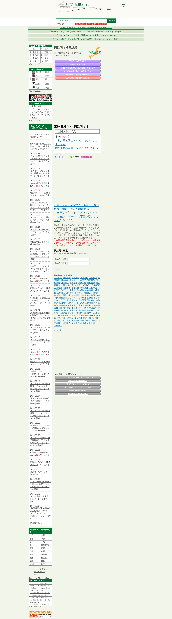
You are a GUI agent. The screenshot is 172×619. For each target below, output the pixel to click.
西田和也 (78, 293)
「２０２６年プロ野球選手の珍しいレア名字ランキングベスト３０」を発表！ (86, 39)
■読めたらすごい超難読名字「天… (40, 585)
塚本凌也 (84, 278)
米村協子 (70, 318)
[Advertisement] (77, 101)
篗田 (46, 61)
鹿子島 (44, 554)
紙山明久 (63, 303)
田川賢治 (82, 300)
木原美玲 (73, 300)
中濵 (46, 52)
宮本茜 (72, 290)
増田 (47, 76)
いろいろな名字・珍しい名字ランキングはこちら (78, 377)
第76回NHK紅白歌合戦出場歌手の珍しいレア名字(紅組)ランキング (40, 300)
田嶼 (43, 564)
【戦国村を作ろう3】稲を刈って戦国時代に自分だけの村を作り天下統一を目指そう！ (86, 31)
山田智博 (70, 293)
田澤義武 (73, 280)
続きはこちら (36, 523)
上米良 (35, 52)
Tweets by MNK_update (39, 578)
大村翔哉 (58, 308)
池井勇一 (96, 293)
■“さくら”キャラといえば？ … (38, 590)
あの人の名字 (60, 259)
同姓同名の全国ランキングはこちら (76, 148)
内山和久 (73, 310)
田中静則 (80, 290)
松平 (31, 551)
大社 (43, 535)
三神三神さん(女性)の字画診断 (77, 78)
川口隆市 (93, 321)
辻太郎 (62, 285)
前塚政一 (65, 290)
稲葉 (31, 548)
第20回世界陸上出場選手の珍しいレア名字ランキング (40, 428)
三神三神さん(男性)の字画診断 (77, 74)
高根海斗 (63, 305)
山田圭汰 (65, 283)
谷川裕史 (93, 278)
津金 (47, 84)
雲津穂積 (45, 545)
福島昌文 (87, 285)
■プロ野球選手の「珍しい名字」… (40, 595)
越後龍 (72, 315)
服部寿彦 (80, 303)
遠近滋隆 (75, 288)
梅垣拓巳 (89, 305)
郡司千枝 (87, 318)
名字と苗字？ (37, 106)
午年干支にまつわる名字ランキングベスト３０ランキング (39, 268)
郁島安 (83, 295)
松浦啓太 (67, 288)
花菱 (35, 84)
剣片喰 (38, 72)
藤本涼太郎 (92, 313)
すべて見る (59, 330)
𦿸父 (43, 561)
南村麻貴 (89, 290)
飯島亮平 (75, 295)
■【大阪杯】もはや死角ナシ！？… (40, 593)
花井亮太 (58, 278)
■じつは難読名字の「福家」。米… (40, 604)
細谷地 (35, 55)
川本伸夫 (65, 280)
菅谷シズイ (83, 308)
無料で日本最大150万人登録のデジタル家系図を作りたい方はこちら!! (40, 146)
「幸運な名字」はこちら (69, 212)
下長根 (35, 58)
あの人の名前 (60, 263)
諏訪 (31, 554)
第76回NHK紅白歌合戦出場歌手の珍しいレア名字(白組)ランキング (40, 315)
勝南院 (44, 558)
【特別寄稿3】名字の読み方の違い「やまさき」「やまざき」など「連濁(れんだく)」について (40, 513)
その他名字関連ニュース (35, 606)
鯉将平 (97, 305)
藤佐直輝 (91, 283)
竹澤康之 (80, 305)
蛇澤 (34, 61)
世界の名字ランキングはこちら (78, 394)
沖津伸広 (58, 295)
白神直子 (82, 280)
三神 (57, 126)
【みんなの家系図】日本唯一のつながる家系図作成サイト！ (86, 28)
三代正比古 (64, 300)
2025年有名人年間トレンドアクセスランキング (40, 330)
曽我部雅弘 (64, 298)
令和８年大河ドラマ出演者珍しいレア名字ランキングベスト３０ (39, 254)
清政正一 (71, 313)
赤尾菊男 (71, 305)
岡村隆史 (89, 315)
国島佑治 (91, 298)
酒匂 (31, 561)
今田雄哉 (63, 313)
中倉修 (74, 308)
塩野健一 (82, 310)
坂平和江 (96, 318)
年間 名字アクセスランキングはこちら (77, 384)
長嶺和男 (73, 298)
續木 (46, 55)
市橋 (31, 539)
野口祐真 (91, 300)
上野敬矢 (61, 293)
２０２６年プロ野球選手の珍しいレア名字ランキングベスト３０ (39, 158)
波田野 (32, 564)
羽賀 (43, 548)
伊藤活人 (87, 293)
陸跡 (34, 49)
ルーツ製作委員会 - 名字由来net (40, 571)
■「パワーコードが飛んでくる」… (40, 583)
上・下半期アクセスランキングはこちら (78, 387)
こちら (37, 64)
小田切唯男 (66, 323)
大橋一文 (70, 285)
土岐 (31, 558)
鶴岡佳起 (71, 303)
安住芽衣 (93, 288)
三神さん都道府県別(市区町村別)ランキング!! (78, 68)
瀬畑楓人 (65, 310)
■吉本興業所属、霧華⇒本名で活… (40, 600)
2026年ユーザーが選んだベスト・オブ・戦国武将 (40, 219)
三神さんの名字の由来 (77, 61)
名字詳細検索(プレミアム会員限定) (91, 24)
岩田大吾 (93, 308)
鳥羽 (43, 551)
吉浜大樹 (58, 288)
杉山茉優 (91, 295)
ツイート (58, 154)
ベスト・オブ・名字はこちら (77, 381)
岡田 (47, 72)
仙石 (31, 535)
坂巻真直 (84, 288)
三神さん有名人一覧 (77, 64)
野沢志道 (82, 283)
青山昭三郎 (81, 313)
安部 (31, 542)
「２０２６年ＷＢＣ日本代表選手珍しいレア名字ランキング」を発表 (86, 35)
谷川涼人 (67, 321)
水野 (31, 545)
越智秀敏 (78, 285)
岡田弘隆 (67, 295)
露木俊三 (65, 315)
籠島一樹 (61, 318)
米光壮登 (73, 283)
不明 (37, 76)
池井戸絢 (80, 315)
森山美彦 (58, 321)
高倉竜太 (84, 323)
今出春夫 (75, 321)
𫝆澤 (43, 539)
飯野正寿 (75, 278)
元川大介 (82, 298)
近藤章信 (91, 280)
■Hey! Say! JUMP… (35, 602)
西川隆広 (58, 326)
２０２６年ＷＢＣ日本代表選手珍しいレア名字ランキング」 (39, 173)
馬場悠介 (91, 310)
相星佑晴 (67, 308)
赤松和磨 (84, 321)
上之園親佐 (90, 303)
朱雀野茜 (96, 285)
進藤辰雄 (78, 318)
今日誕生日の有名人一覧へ (77, 390)
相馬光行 (67, 278)
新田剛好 (75, 323)
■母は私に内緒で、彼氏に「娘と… (40, 588)
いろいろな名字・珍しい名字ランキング (78, 71)
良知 (46, 58)
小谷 (43, 542)
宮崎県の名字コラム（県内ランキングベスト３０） (39, 373)
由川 (46, 49)
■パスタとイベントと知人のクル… (40, 597)
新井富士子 (94, 323)
